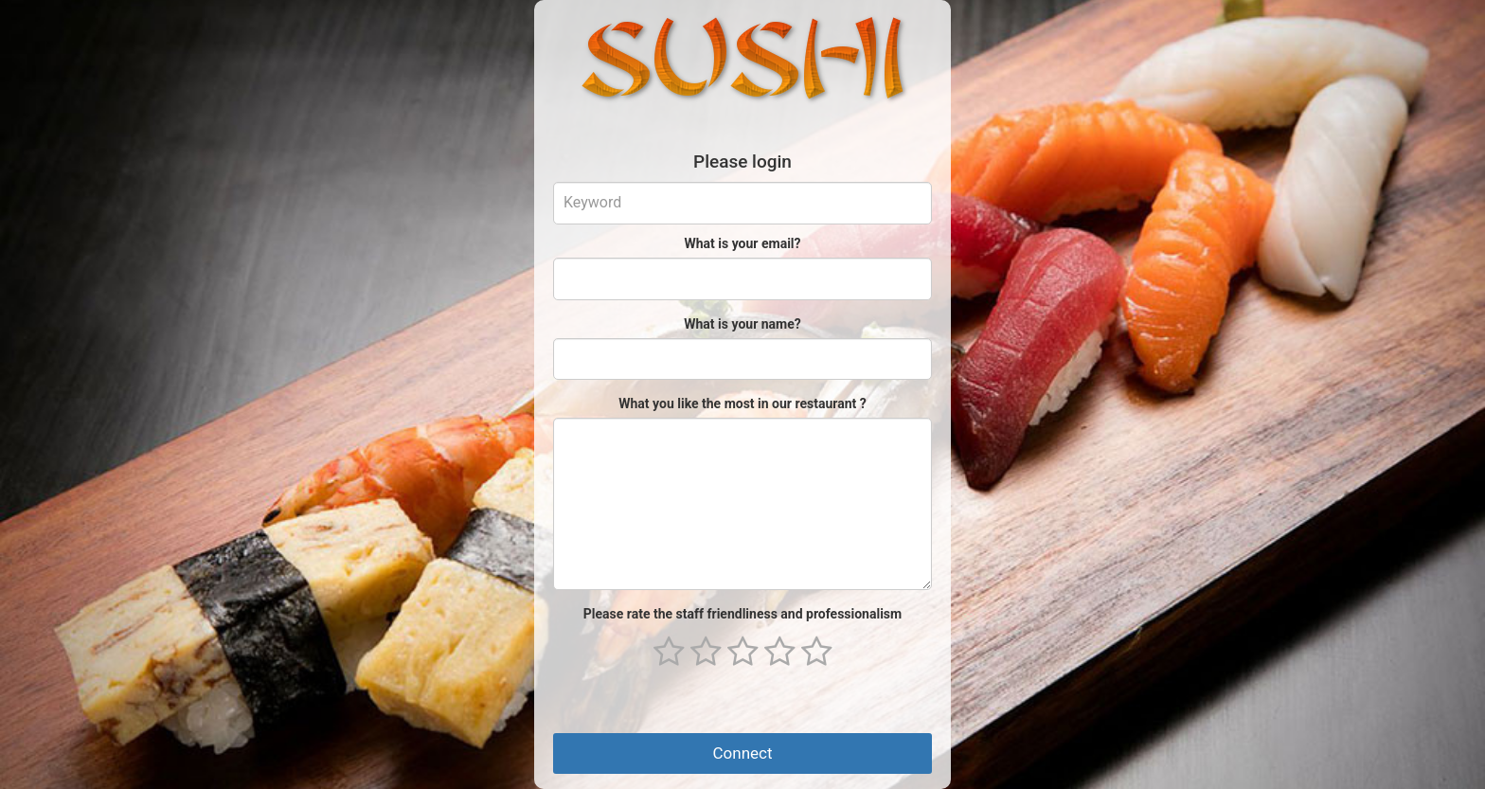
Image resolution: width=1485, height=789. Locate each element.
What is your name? (742, 324)
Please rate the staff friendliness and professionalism (742, 613)
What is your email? (742, 243)
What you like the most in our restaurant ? (742, 403)
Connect (742, 753)
